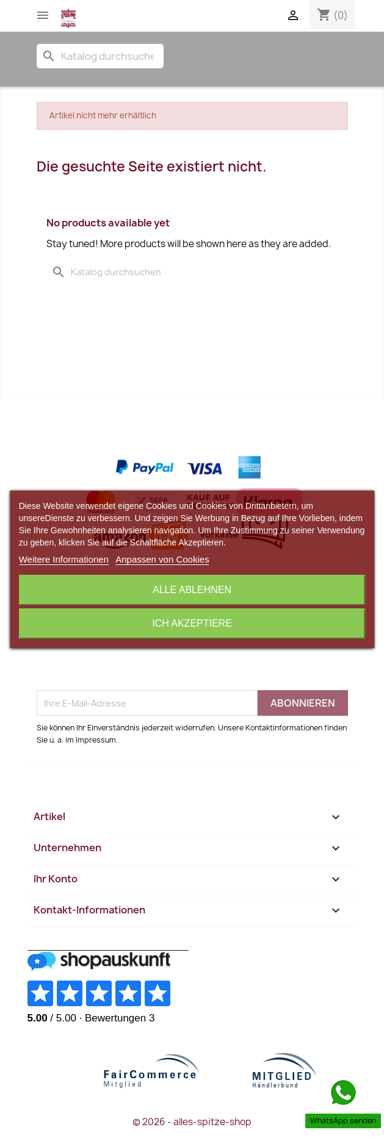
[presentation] (129, 660)
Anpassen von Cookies (162, 559)
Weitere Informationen (64, 559)
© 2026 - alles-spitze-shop (192, 1121)
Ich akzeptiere (192, 623)
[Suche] (100, 56)
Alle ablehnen (192, 590)
